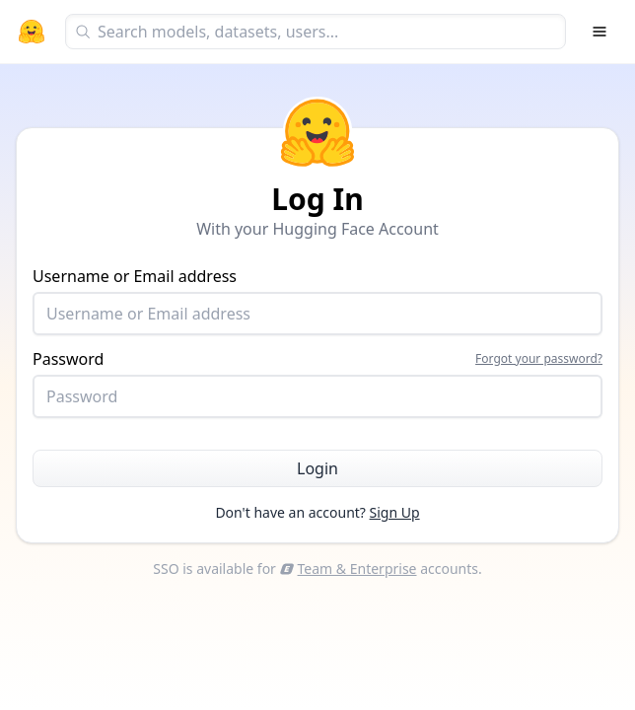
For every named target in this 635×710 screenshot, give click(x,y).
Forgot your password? (538, 359)
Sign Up (395, 512)
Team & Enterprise (348, 568)
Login (317, 468)
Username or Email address (317, 300)
